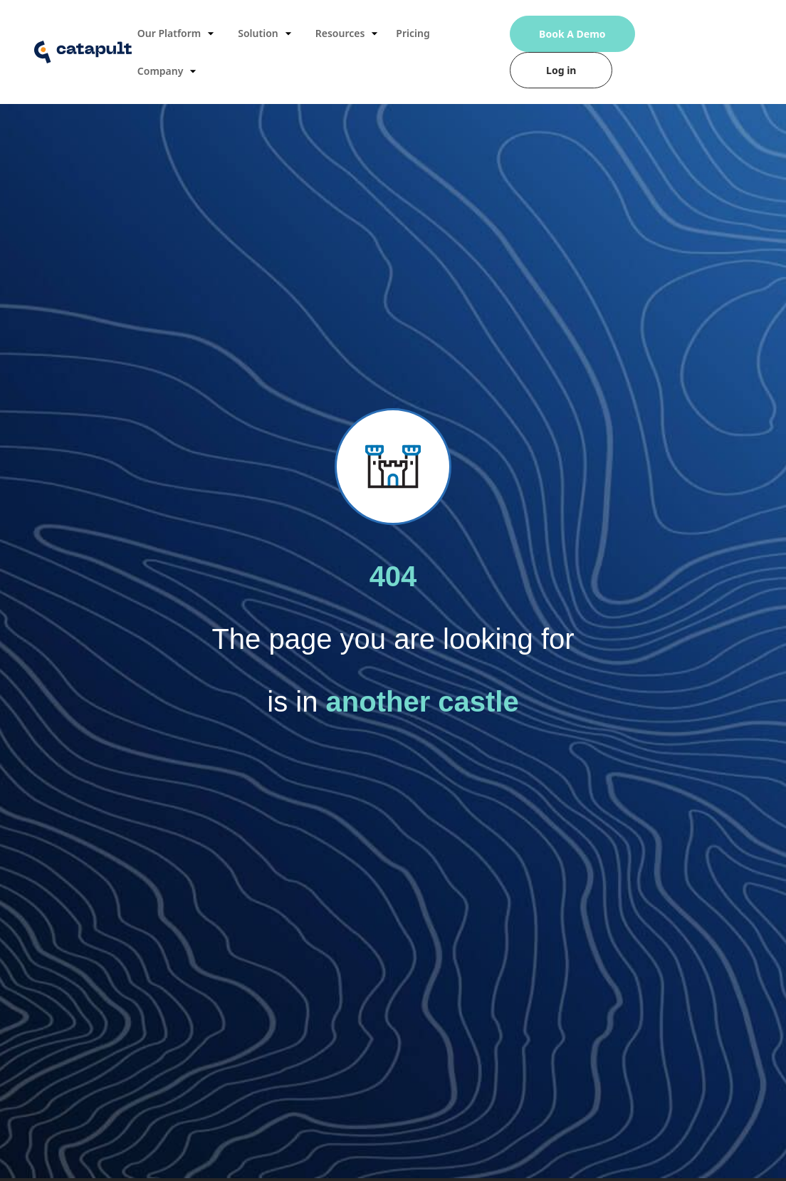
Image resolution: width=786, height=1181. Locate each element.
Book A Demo (572, 34)
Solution (266, 33)
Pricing (412, 33)
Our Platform (177, 33)
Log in (561, 70)
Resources (348, 33)
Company (169, 71)
